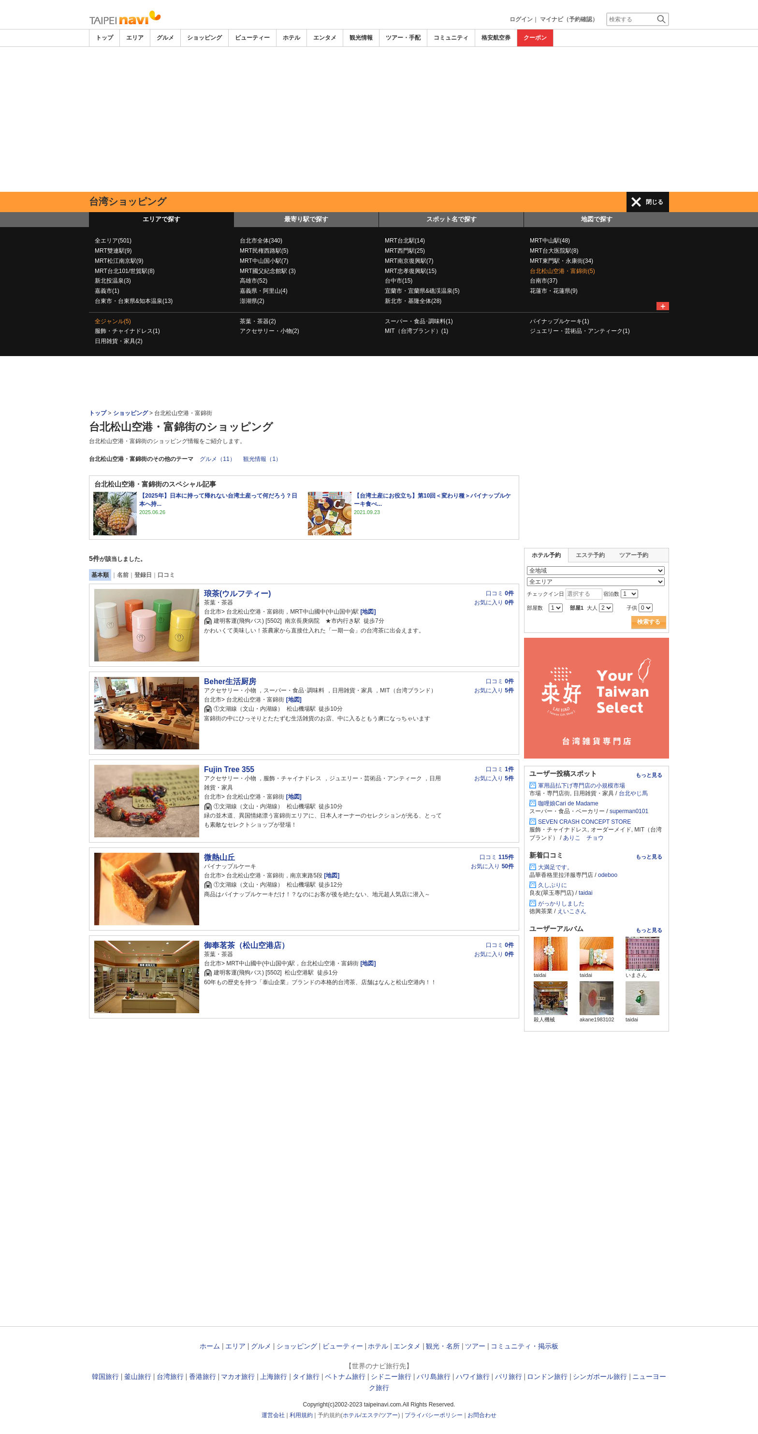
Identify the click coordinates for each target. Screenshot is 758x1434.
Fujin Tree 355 (229, 769)
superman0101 (629, 811)
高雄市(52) (253, 280)
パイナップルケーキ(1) (559, 321)
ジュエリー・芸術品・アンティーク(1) (580, 331)
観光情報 (361, 37)
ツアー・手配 (403, 37)
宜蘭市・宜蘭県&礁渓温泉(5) (422, 290)
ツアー (475, 1346)
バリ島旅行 (434, 1376)
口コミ (166, 575)
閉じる (654, 202)
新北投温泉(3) (113, 280)
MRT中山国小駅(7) (264, 261)
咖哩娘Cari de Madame (568, 803)
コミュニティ (451, 37)
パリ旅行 (508, 1376)
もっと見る (649, 775)
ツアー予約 (633, 555)
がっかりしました (561, 903)
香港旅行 (202, 1376)
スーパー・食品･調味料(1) (419, 321)
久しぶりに (552, 885)
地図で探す (596, 219)
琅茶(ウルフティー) (237, 593)
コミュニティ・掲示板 (524, 1346)
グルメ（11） (217, 459)
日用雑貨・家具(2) (119, 341)
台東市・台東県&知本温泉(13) (134, 301)
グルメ (165, 37)
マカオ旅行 (238, 1376)
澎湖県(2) (252, 301)
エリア (135, 37)
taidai (586, 892)
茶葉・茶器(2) (258, 321)
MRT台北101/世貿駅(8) (125, 271)
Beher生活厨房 (230, 681)
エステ (370, 1415)
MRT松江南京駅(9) (119, 261)
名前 (123, 575)
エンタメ (324, 37)
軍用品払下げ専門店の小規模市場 (581, 785)
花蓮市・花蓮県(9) (554, 290)
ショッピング (204, 37)
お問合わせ (481, 1415)
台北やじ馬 (633, 793)
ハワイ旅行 (473, 1376)
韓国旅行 (105, 1376)
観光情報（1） (262, 459)
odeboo (607, 875)
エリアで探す (161, 219)
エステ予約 (590, 555)
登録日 (143, 575)
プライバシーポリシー (434, 1415)
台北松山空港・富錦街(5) (562, 271)
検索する (648, 621)
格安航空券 (495, 37)
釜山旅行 (137, 1376)
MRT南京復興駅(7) (409, 261)
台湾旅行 (170, 1376)
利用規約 (301, 1415)
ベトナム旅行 (345, 1376)
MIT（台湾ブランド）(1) (416, 331)
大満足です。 (555, 867)
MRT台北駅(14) (405, 240)
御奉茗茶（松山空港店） (246, 945)
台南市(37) (543, 280)
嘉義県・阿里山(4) (264, 290)
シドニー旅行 (391, 1376)
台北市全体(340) (261, 240)
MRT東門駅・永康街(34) (561, 261)
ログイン (521, 19)
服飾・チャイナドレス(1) (127, 331)
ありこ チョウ (583, 837)
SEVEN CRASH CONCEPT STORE (584, 821)
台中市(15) (398, 280)
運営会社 (273, 1415)
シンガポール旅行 (600, 1376)
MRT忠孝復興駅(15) (411, 271)
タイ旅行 (306, 1376)
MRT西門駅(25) (405, 250)
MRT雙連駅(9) (113, 250)
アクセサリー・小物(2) (269, 331)
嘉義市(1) (107, 290)
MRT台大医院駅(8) (554, 250)
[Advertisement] (379, 119)
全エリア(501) (113, 240)
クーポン (535, 37)
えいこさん (571, 911)
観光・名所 (443, 1346)
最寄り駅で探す (306, 219)
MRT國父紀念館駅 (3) (268, 271)
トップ (104, 37)
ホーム (210, 1346)
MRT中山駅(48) (550, 240)
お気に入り (494, 602)
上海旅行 (273, 1376)
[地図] (367, 611)
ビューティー (252, 37)
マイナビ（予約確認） (569, 19)
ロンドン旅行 (547, 1376)
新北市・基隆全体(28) (413, 301)
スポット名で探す (451, 219)
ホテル (291, 37)
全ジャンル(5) (113, 321)
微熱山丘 (219, 857)
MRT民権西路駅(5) (264, 250)
